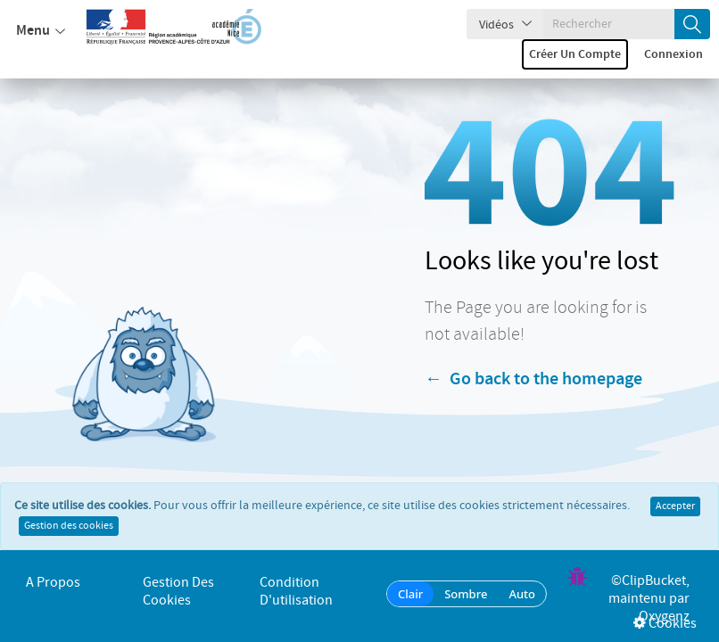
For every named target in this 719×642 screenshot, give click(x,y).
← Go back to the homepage (533, 379)
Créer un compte (575, 54)
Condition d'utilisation (296, 591)
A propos (53, 582)
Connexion (673, 54)
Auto (521, 594)
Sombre (465, 594)
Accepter (675, 513)
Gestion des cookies (68, 533)
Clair (410, 594)
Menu (40, 31)
